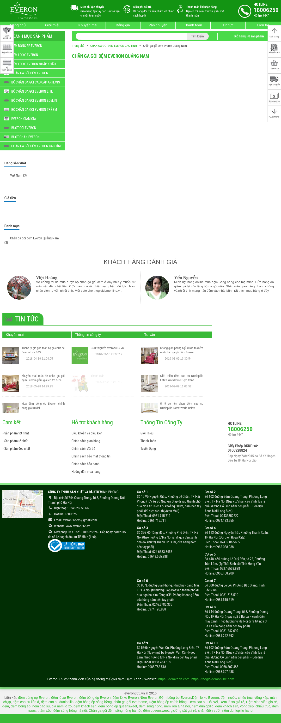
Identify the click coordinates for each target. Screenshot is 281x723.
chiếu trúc (245, 697)
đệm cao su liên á (26, 702)
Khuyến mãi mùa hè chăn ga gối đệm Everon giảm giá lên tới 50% (43, 406)
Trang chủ (17, 25)
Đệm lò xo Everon (205, 697)
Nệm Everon (149, 697)
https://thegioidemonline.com (212, 679)
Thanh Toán (148, 441)
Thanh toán (193, 25)
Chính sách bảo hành (85, 464)
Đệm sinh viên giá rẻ (261, 702)
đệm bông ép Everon (33, 697)
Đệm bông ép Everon (175, 697)
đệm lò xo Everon (64, 697)
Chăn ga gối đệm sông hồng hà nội (115, 710)
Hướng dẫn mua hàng (86, 472)
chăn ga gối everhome (130, 702)
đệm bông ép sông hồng (93, 702)
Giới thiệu (53, 25)
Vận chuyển (157, 25)
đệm (5, 706)
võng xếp (261, 697)
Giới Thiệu (146, 433)
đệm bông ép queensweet (117, 706)
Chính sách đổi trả (83, 448)
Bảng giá (123, 25)
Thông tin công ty (88, 335)
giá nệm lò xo (62, 706)
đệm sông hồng (150, 706)
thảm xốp (45, 710)
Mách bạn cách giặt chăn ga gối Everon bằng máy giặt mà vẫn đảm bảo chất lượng (181, 352)
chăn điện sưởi (209, 710)
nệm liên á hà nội (177, 706)
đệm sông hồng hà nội (70, 710)
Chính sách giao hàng (86, 441)
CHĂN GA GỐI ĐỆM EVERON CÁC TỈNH (113, 45)
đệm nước (228, 697)
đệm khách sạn (84, 706)
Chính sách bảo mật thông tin (91, 456)
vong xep (247, 706)
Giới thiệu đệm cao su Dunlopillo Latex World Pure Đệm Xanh (181, 407)
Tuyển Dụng (148, 448)
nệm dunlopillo (203, 706)
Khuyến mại (87, 25)
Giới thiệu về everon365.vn (107, 376)
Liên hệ (263, 25)
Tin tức (227, 25)
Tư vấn (149, 335)
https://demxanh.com (173, 679)
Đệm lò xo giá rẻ (232, 702)
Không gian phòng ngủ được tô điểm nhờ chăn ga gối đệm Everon (181, 379)
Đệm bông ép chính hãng (168, 702)
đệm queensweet (156, 710)
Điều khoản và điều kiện (87, 433)
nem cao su (41, 706)
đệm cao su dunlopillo (57, 702)
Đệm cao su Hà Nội (203, 702)
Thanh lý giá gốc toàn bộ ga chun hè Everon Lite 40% (43, 378)
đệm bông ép (21, 706)
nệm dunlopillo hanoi (237, 710)
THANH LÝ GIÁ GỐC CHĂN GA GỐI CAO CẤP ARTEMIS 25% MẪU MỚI (43, 350)
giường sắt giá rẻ (183, 710)
